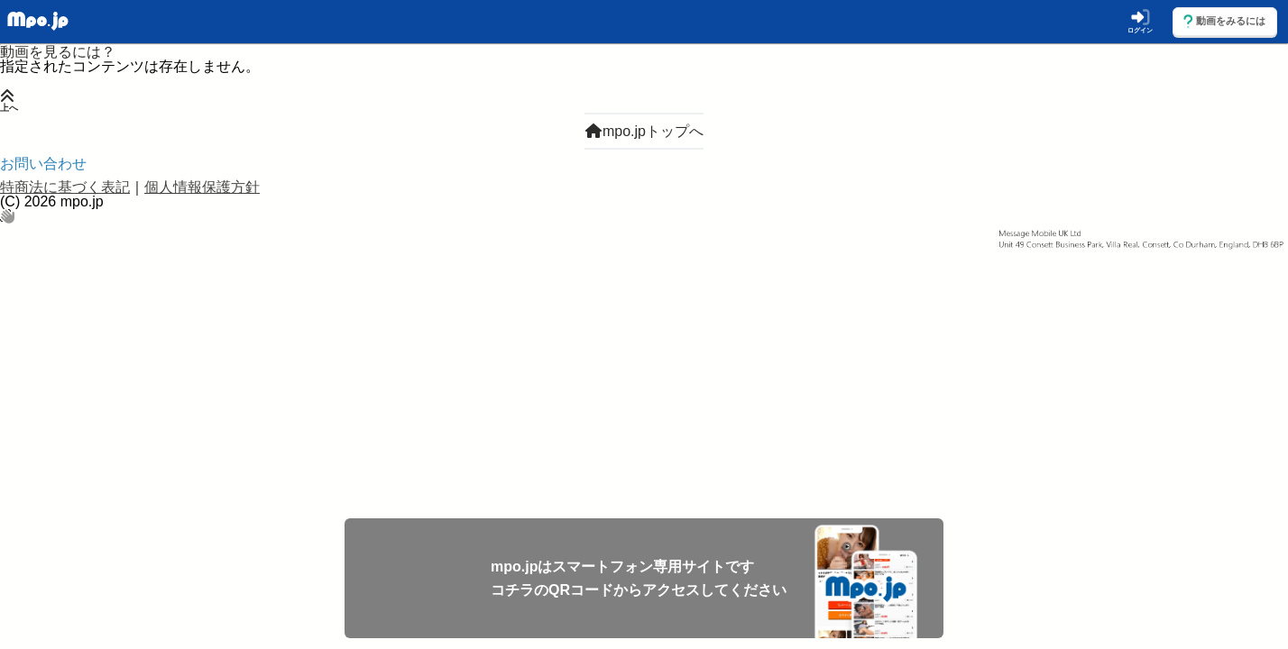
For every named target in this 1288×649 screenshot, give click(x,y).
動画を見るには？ (57, 51)
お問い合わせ (43, 163)
